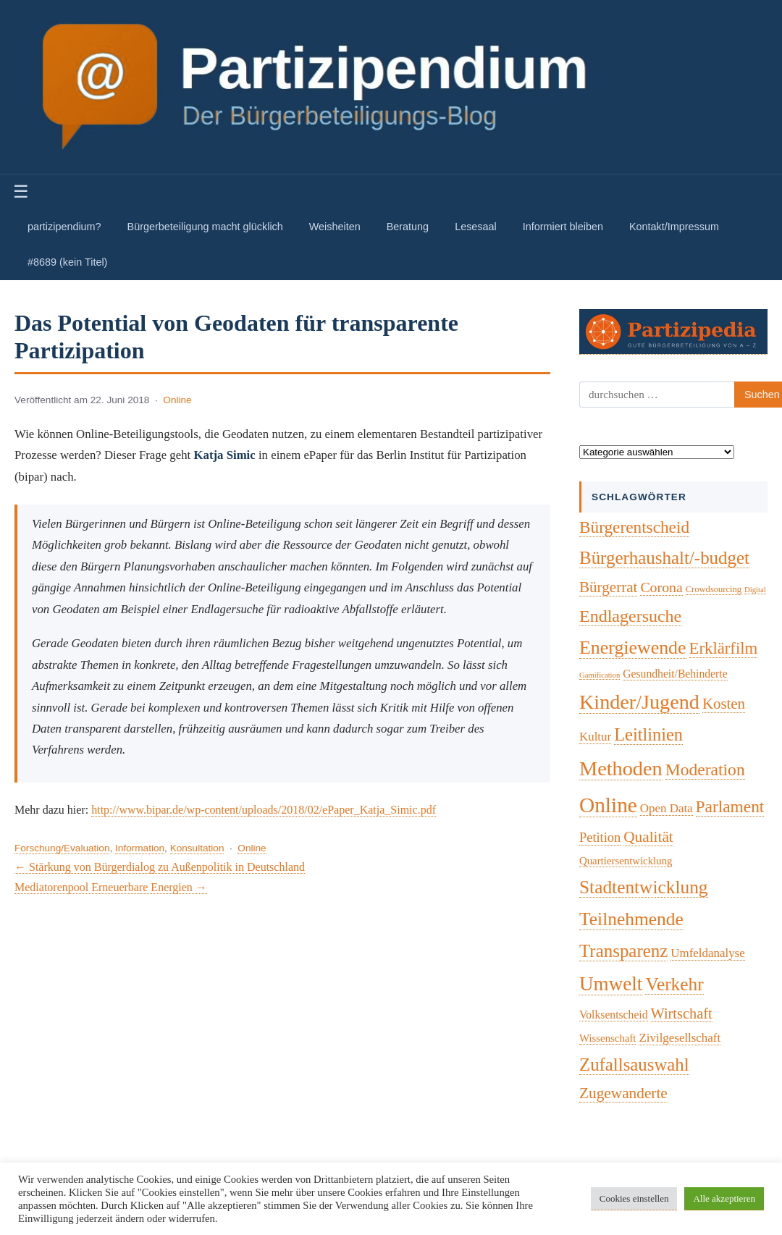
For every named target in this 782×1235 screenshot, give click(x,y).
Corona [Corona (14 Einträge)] (661, 587)
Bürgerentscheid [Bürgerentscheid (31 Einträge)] (634, 527)
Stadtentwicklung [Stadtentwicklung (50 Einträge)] (643, 887)
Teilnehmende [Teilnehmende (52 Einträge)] (631, 919)
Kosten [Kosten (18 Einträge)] (723, 703)
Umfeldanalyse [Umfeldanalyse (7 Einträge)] (707, 953)
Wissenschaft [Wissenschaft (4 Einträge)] (607, 1038)
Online (177, 400)
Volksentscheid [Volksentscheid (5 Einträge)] (613, 1014)
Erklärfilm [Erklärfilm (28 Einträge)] (723, 648)
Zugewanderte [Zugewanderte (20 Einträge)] (623, 1093)
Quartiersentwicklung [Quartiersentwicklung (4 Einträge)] (625, 861)
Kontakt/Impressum (674, 226)
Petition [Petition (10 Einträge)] (600, 837)
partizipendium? (64, 226)
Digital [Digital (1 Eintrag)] (755, 590)
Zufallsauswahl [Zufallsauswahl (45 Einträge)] (634, 1064)
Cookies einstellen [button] (634, 1198)
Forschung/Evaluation (61, 848)
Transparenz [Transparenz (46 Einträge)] (623, 951)
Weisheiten (335, 226)
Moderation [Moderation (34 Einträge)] (705, 769)
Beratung (408, 226)
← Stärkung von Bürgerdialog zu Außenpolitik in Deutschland (159, 867)
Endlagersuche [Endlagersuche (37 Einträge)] (630, 616)
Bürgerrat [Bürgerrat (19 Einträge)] (608, 587)
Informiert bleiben (563, 226)
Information (139, 848)
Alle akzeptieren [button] (724, 1198)
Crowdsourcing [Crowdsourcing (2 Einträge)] (713, 589)
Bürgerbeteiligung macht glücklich (205, 226)
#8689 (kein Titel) (67, 262)
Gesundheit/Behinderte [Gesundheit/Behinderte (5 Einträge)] (675, 673)
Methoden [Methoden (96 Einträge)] (621, 768)
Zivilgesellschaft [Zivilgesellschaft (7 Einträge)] (679, 1038)
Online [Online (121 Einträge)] (608, 805)
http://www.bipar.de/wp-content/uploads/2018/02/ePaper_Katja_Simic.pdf (263, 810)
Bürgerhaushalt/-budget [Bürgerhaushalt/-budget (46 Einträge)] (664, 558)
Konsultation (197, 848)
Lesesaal (476, 226)
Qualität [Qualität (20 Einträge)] (648, 837)
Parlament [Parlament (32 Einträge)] (730, 806)
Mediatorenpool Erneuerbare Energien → (110, 887)
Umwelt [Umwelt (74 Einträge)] (610, 984)
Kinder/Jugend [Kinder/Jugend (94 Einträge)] (639, 702)
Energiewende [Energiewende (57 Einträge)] (632, 647)
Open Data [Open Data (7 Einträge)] (666, 808)
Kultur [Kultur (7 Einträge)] (595, 736)
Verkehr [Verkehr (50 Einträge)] (674, 984)
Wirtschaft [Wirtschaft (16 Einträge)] (681, 1013)
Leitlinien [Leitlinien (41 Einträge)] (648, 734)
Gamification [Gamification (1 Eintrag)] (599, 675)
